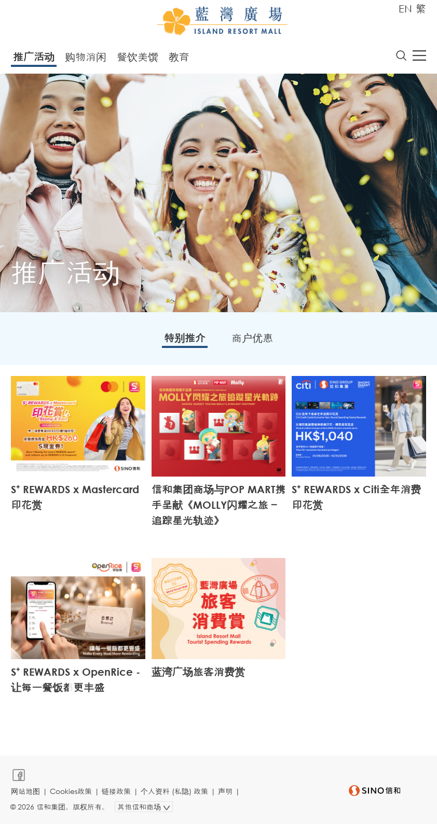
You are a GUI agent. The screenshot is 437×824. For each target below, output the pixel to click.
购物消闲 (85, 57)
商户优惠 (252, 338)
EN (405, 9)
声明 (225, 791)
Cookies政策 (71, 791)
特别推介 (185, 338)
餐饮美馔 (137, 57)
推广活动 (33, 57)
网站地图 (25, 791)
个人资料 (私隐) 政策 (174, 791)
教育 (179, 57)
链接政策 (116, 791)
